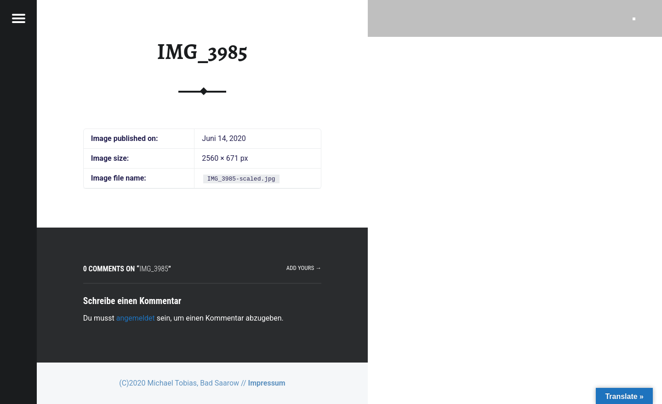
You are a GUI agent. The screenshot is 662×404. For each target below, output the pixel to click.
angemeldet (135, 318)
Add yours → (303, 267)
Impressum (266, 383)
